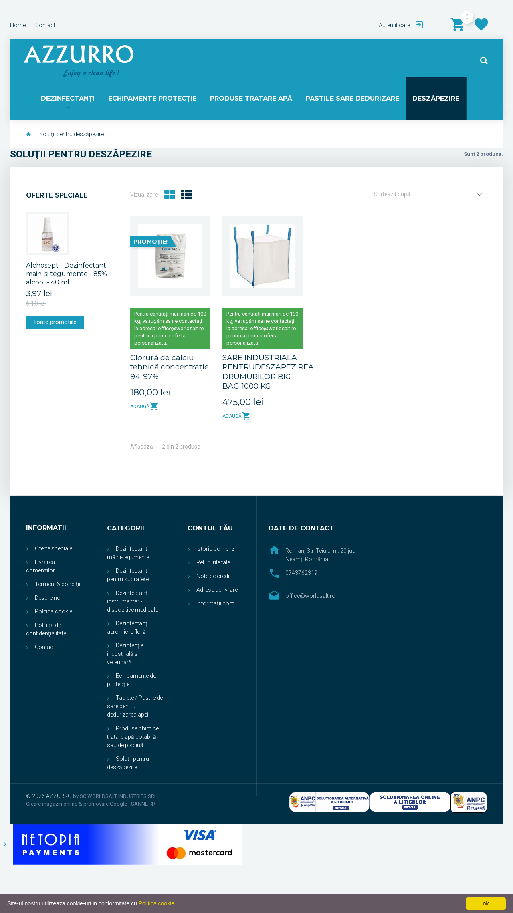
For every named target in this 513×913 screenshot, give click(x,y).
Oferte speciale (56, 196)
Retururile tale (213, 563)
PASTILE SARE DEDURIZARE (351, 99)
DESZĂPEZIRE (434, 99)
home (18, 25)
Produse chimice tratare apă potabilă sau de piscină (133, 738)
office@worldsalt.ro (310, 597)
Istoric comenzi (216, 550)
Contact (45, 648)
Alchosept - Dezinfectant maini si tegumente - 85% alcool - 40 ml (66, 274)
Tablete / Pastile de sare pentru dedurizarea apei (135, 707)
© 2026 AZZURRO (49, 797)
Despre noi (48, 599)
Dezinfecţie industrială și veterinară (125, 655)
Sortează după (392, 195)
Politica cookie (53, 612)
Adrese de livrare (217, 591)
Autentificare (395, 25)
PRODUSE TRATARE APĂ (251, 99)
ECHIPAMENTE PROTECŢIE (153, 99)
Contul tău (210, 529)
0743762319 (301, 574)
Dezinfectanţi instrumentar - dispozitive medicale (132, 602)
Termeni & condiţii (57, 585)
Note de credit (213, 577)
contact (45, 25)
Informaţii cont (215, 604)
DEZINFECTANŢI (69, 99)
